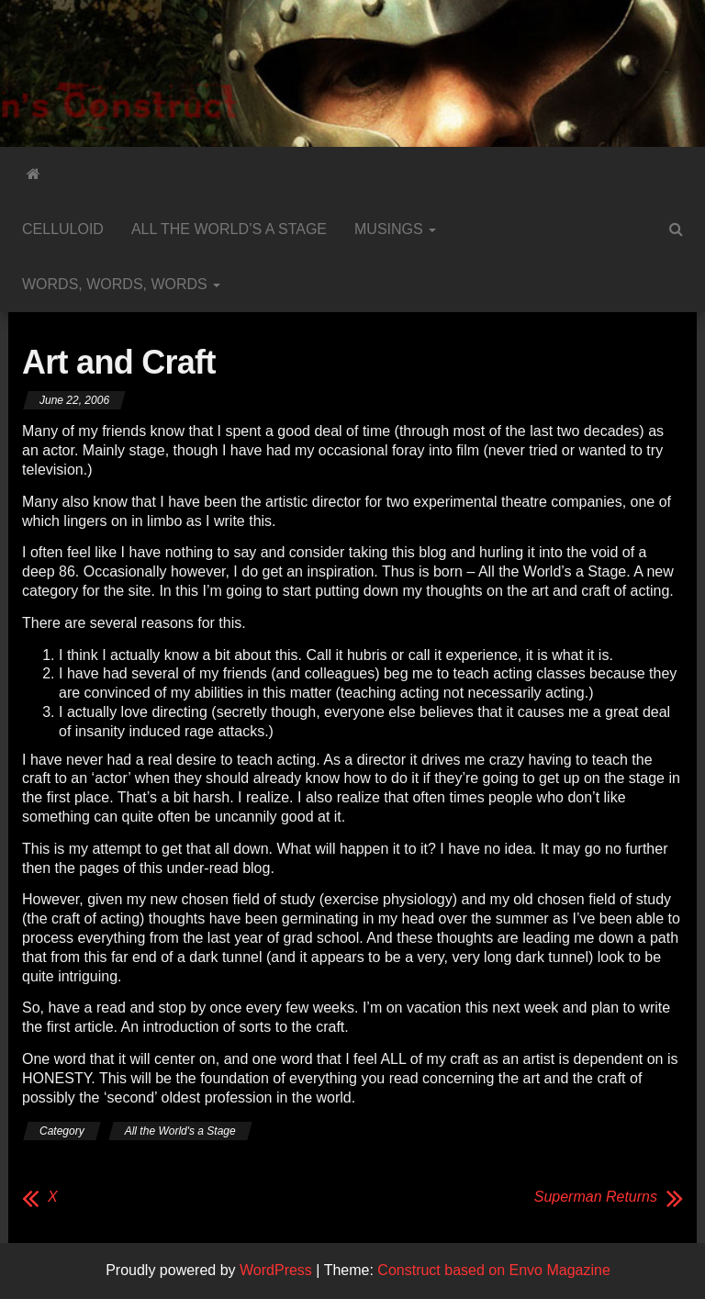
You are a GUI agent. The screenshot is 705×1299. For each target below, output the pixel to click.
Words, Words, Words (121, 284)
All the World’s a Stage (229, 229)
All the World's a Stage (180, 1131)
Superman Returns (595, 1196)
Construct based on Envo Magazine (493, 1270)
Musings (395, 229)
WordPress (276, 1270)
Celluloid (63, 229)
